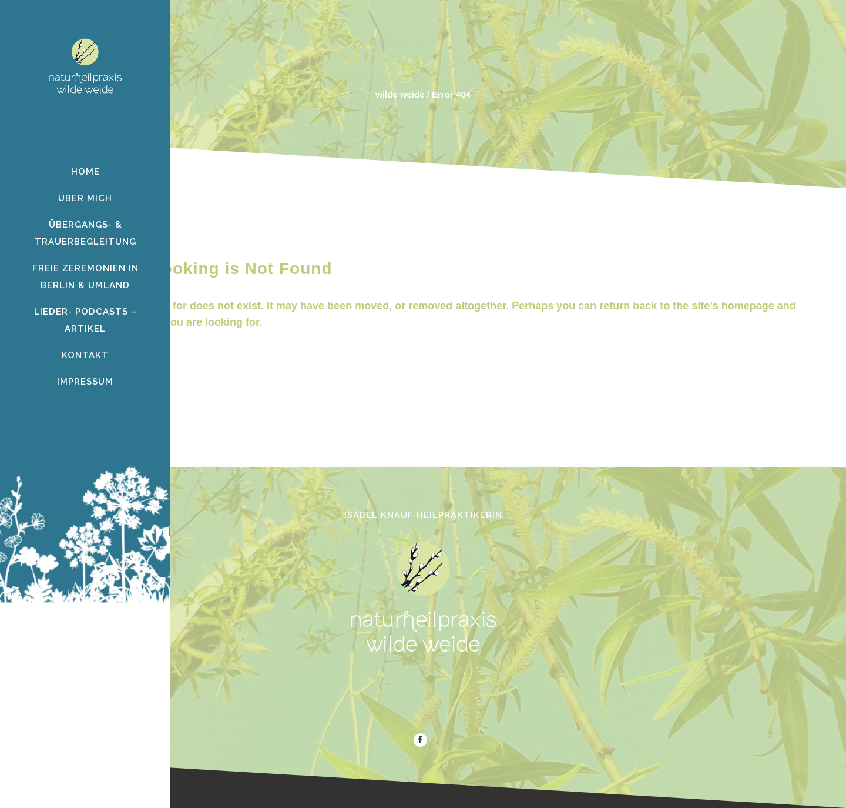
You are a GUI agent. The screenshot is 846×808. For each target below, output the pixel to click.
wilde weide (399, 94)
